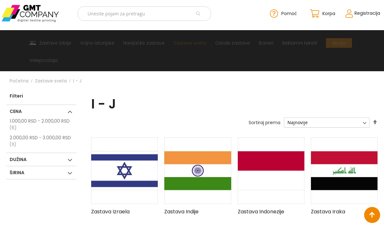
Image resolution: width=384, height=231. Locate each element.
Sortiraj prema (264, 122)
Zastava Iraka (328, 211)
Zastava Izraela (110, 211)
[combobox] (145, 13)
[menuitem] (50, 42)
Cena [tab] (16, 111)
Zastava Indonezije (261, 211)
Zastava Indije (181, 211)
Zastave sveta (51, 80)
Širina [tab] (17, 172)
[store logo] (34, 13)
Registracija (363, 13)
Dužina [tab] (18, 159)
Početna (19, 80)
